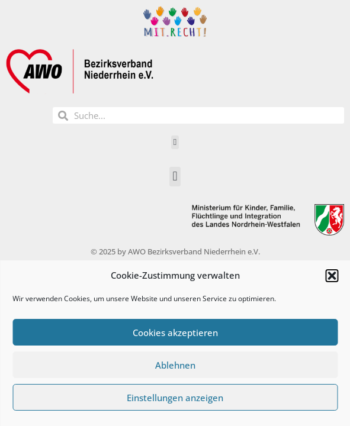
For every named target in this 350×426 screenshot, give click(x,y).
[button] (332, 276)
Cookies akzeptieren (175, 332)
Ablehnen (175, 365)
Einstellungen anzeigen (175, 398)
